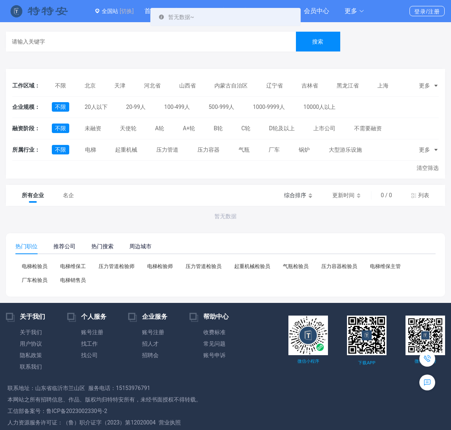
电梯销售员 (73, 280)
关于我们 (31, 332)
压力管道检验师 (117, 266)
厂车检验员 (34, 280)
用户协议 (31, 344)
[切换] (126, 11)
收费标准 (214, 332)
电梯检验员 (34, 266)
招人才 (150, 344)
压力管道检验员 (204, 266)
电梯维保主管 (385, 266)
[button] (354, 11)
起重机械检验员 (252, 266)
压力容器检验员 (339, 266)
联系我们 (31, 366)
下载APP (366, 362)
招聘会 (150, 355)
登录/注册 (427, 11)
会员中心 (316, 11)
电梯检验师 (160, 266)
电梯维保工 (73, 266)
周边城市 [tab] (140, 246)
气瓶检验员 (296, 266)
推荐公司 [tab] (64, 246)
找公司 (89, 355)
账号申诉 (214, 355)
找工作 (89, 344)
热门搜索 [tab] (102, 246)
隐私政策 (31, 355)
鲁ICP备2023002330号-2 (76, 411)
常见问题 (214, 344)
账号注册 (92, 332)
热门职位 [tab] (26, 246)
